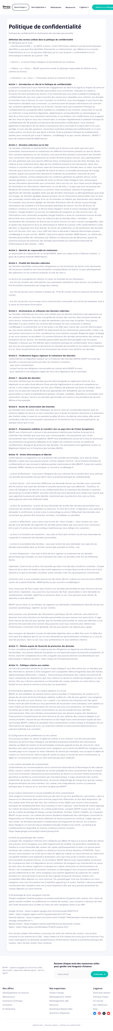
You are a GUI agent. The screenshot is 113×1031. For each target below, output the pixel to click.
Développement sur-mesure (16, 993)
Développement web (59, 1001)
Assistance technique (13, 1001)
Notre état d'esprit (101, 993)
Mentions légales (51, 1025)
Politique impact (101, 997)
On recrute (98, 1001)
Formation (7, 1005)
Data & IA (53, 1005)
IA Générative (9, 1009)
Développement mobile (60, 997)
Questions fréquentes (59, 1013)
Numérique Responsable (61, 1009)
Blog (95, 1009)
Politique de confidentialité (70, 1025)
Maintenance (9, 997)
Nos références (100, 1005)
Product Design (56, 993)
